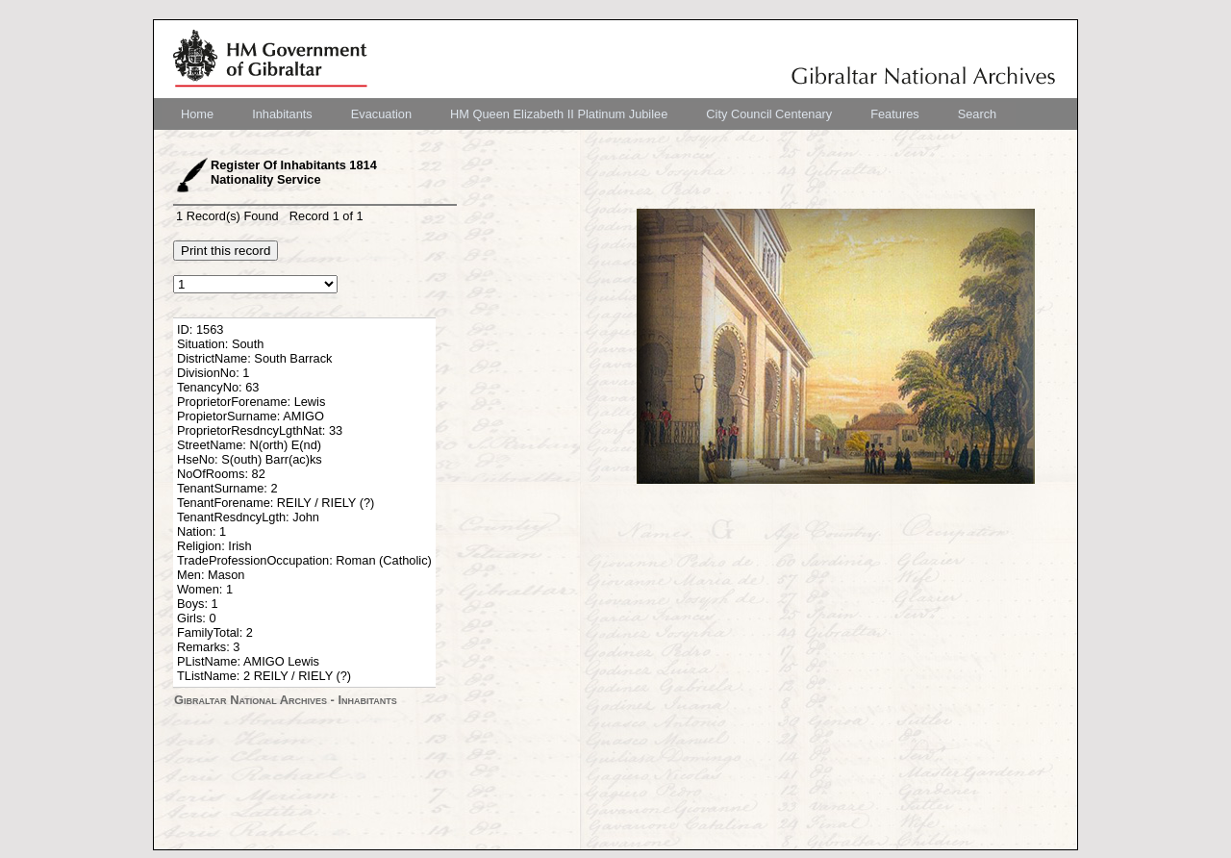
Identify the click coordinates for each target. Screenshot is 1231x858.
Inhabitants (282, 114)
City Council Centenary (769, 114)
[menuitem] (197, 114)
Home (197, 114)
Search (977, 114)
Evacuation (381, 114)
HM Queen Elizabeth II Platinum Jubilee (558, 114)
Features (894, 114)
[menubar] (589, 114)
